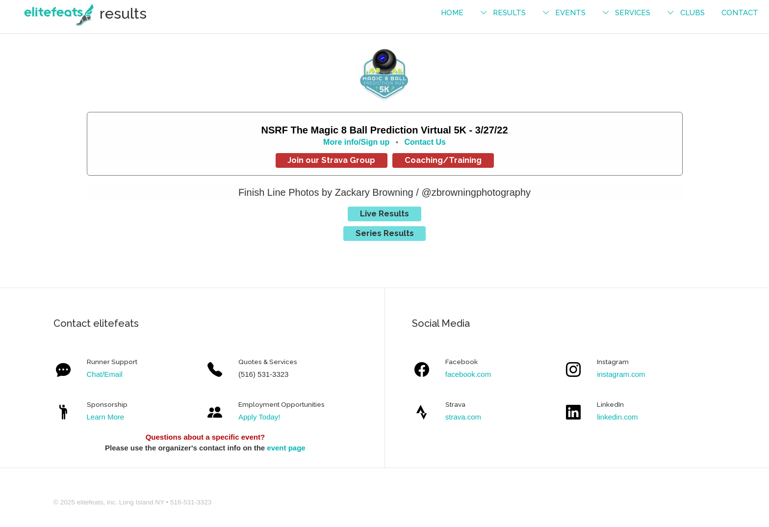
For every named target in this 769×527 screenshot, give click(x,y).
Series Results (385, 233)
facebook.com (468, 374)
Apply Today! (259, 417)
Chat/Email (105, 374)
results (509, 12)
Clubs (692, 12)
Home (452, 12)
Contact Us (424, 142)
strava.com (463, 417)
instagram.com (621, 374)
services (632, 12)
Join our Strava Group (331, 160)
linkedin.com (617, 417)
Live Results (384, 213)
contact (739, 12)
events (570, 12)
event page (286, 448)
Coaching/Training (443, 160)
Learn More (106, 417)
